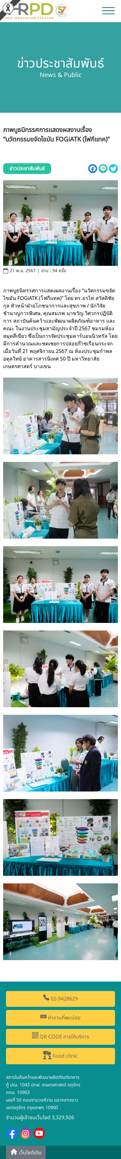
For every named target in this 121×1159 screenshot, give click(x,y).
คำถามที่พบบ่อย (60, 1017)
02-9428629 (60, 998)
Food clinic (60, 1055)
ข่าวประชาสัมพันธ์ (27, 168)
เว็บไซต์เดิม (26, 1152)
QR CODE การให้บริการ (60, 1036)
